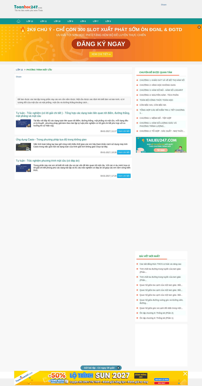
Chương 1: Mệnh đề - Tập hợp (155, 118)
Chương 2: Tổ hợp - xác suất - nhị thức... (162, 131)
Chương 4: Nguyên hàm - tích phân (159, 95)
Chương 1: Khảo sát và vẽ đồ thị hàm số (162, 80)
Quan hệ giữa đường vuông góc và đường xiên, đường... (161, 301)
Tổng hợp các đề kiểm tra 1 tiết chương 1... (162, 111)
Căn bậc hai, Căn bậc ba (153, 105)
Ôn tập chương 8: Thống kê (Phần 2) (156, 313)
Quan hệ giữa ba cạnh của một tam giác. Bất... (161, 285)
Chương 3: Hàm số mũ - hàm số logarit (161, 90)
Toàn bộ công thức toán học (156, 100)
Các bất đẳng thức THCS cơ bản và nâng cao (160, 264)
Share (163, 4)
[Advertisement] (103, 9)
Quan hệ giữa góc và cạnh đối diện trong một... (161, 308)
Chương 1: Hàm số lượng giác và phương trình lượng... (158, 124)
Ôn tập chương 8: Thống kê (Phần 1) (156, 318)
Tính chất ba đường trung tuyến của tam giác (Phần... (160, 270)
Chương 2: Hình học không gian (157, 85)
